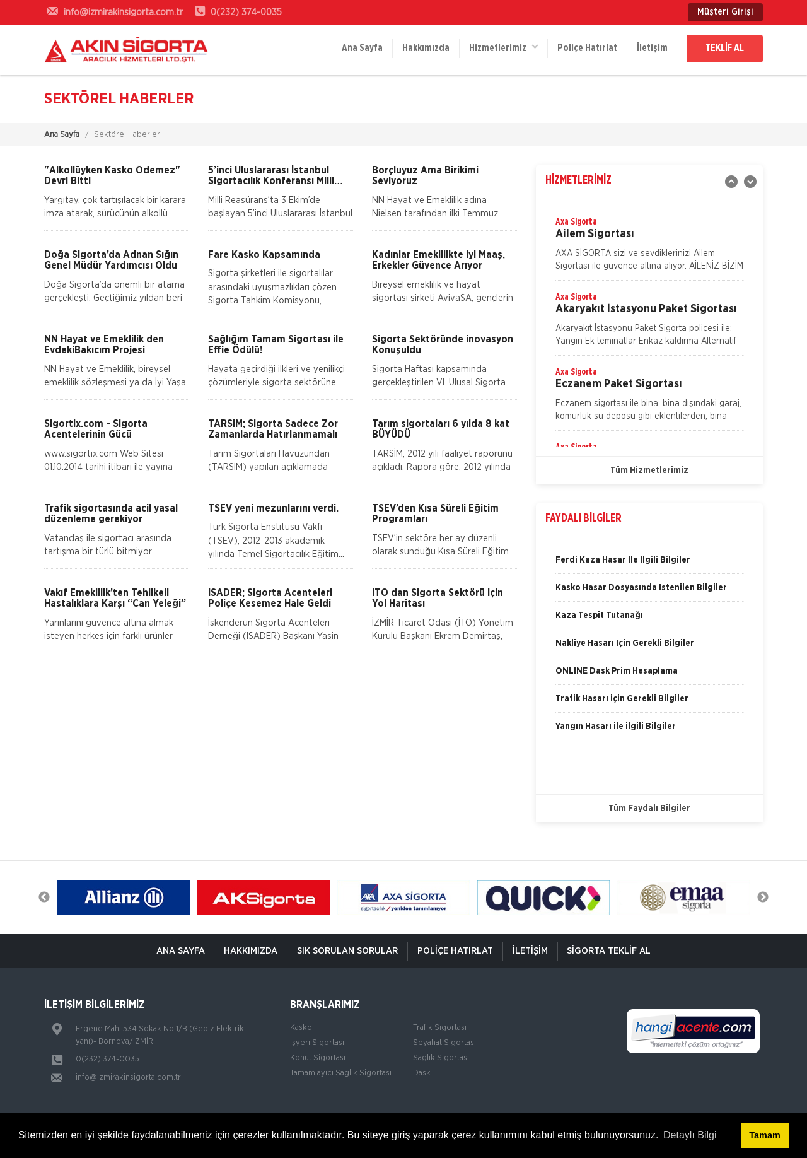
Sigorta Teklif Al (609, 951)
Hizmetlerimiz (502, 48)
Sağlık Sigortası (441, 1058)
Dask (422, 1073)
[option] (649, 248)
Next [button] (763, 897)
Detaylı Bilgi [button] (689, 1135)
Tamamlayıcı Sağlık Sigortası (341, 1073)
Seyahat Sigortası (444, 1043)
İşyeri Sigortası (317, 1043)
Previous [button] (44, 897)
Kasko (301, 1028)
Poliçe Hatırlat (587, 49)
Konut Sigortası (317, 1058)
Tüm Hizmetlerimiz (649, 470)
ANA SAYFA (180, 951)
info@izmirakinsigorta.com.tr (128, 1077)
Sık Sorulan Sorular (347, 951)
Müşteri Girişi (725, 12)
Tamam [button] (764, 1135)
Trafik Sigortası (440, 1028)
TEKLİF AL (724, 49)
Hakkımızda (424, 49)
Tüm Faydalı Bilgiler (649, 808)
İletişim (651, 49)
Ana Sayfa (360, 49)
